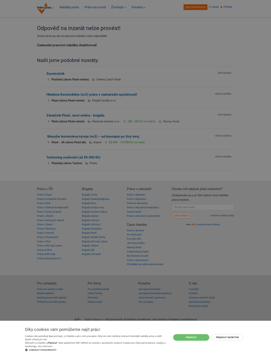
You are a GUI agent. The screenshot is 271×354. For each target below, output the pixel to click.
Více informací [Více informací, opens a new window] (45, 346)
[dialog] (135, 337)
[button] (96, 349)
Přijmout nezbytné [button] (227, 337)
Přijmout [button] (191, 337)
